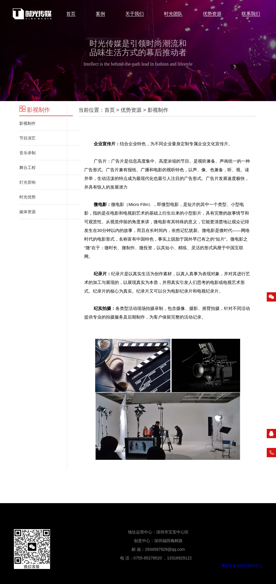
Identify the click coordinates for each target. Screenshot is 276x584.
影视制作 (34, 110)
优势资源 (131, 110)
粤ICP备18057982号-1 (242, 565)
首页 (109, 110)
